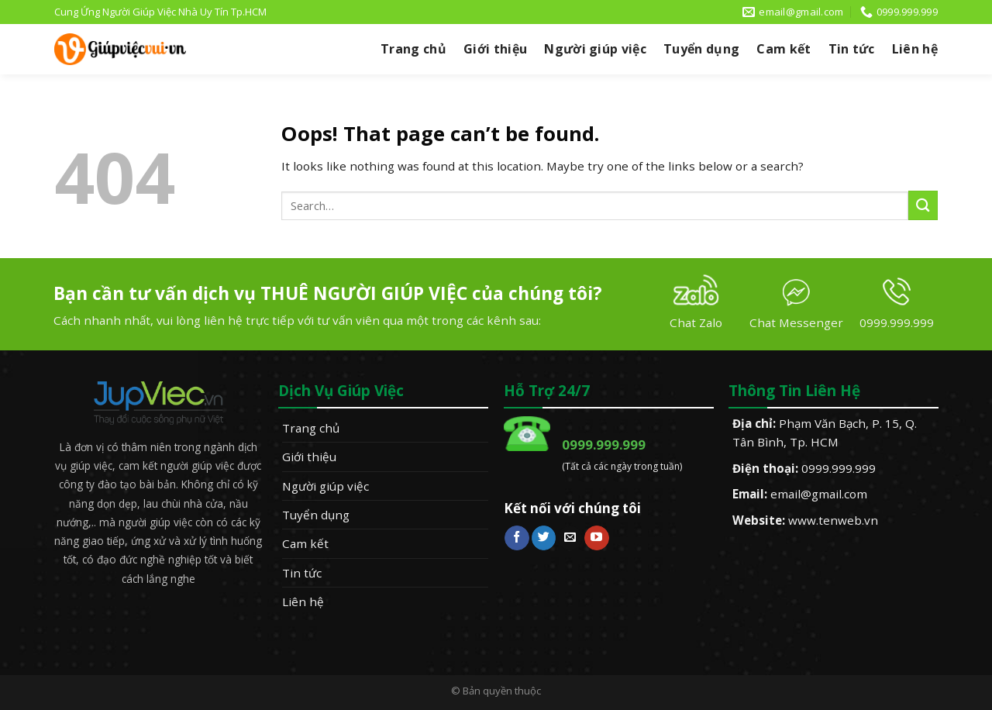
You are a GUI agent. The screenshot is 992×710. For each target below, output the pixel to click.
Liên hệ (915, 48)
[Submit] (923, 205)
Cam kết (783, 48)
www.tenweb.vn (833, 520)
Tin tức (851, 48)
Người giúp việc (595, 48)
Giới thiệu (495, 48)
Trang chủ (413, 48)
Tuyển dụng (701, 48)
